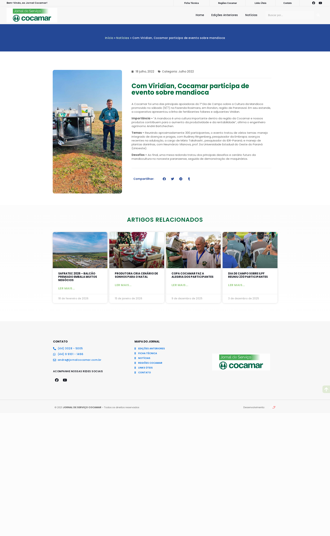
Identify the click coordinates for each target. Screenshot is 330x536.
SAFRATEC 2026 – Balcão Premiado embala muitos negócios (77, 277)
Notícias (251, 15)
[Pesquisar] (318, 15)
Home (200, 15)
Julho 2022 (186, 71)
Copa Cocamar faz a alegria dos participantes (193, 275)
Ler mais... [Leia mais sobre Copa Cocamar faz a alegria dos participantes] (180, 285)
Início (109, 38)
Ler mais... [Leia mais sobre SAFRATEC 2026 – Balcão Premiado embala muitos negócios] (66, 288)
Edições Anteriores (224, 15)
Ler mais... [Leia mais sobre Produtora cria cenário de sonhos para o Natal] (123, 285)
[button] (164, 179)
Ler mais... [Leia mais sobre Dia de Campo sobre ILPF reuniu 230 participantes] (236, 285)
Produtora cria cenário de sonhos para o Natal (136, 275)
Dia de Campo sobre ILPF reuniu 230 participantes (248, 275)
